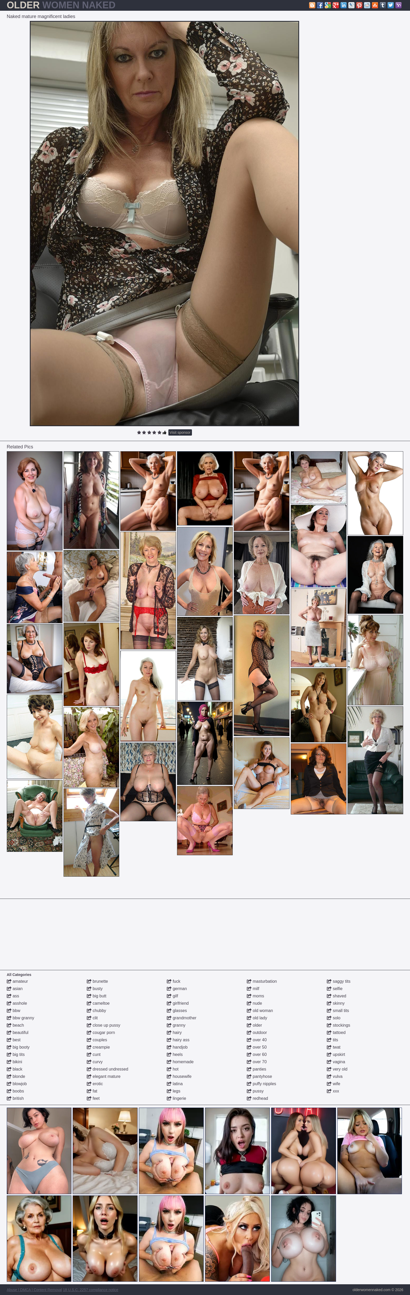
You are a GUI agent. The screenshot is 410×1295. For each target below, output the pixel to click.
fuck (173, 981)
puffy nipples (261, 1084)
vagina (336, 1062)
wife (333, 1084)
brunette (97, 981)
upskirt (336, 1054)
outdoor (257, 1032)
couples (97, 1040)
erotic (95, 1084)
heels (175, 1054)
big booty (18, 1047)
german (177, 988)
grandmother (181, 1018)
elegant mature (104, 1076)
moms (255, 996)
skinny (336, 1003)
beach (15, 1025)
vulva (335, 1076)
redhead (257, 1098)
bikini (14, 1062)
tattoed (336, 1032)
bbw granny (20, 1018)
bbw (13, 1010)
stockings (338, 1025)
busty (95, 988)
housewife (179, 1076)
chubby (96, 1010)
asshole (17, 1003)
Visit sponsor (180, 432)
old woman (260, 1010)
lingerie (176, 1098)
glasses (177, 1010)
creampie (98, 1047)
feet (93, 1098)
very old (337, 1069)
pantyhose (259, 1076)
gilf (172, 996)
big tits (16, 1054)
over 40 (257, 1040)
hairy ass (178, 1040)
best (14, 1040)
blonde (16, 1076)
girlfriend (178, 1003)
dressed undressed (107, 1069)
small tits (338, 1010)
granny (176, 1025)
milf (253, 988)
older (254, 1025)
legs (173, 1091)
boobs (15, 1091)
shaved (336, 996)
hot (173, 1069)
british (15, 1098)
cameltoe (98, 1003)
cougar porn (101, 1032)
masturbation (262, 981)
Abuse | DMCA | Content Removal (34, 1290)
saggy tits (338, 981)
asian (15, 988)
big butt (96, 996)
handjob (177, 1047)
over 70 (257, 1062)
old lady (257, 1018)
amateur (17, 981)
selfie (335, 988)
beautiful (18, 1032)
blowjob (17, 1084)
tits (332, 1040)
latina (175, 1084)
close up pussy (103, 1025)
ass (13, 996)
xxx (333, 1091)
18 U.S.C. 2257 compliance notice (90, 1290)
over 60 (257, 1054)
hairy (174, 1032)
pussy (255, 1091)
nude (254, 1003)
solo (333, 1018)
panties (256, 1069)
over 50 (257, 1047)
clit (92, 1018)
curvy (95, 1062)
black (14, 1069)
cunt (94, 1054)
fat (92, 1091)
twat (333, 1047)
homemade (180, 1062)
